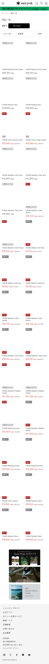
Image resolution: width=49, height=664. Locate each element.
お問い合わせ (8, 629)
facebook (17, 655)
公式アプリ (8, 612)
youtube (29, 655)
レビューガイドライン (11, 648)
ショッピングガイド (11, 608)
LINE (23, 655)
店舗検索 (7, 624)
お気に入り (41, 3)
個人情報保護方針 (9, 641)
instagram (4, 655)
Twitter (10, 655)
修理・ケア (8, 620)
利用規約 (6, 638)
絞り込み (17, 26)
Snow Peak (24, 3)
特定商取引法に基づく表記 (12, 645)
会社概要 (7, 633)
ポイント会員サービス (12, 616)
